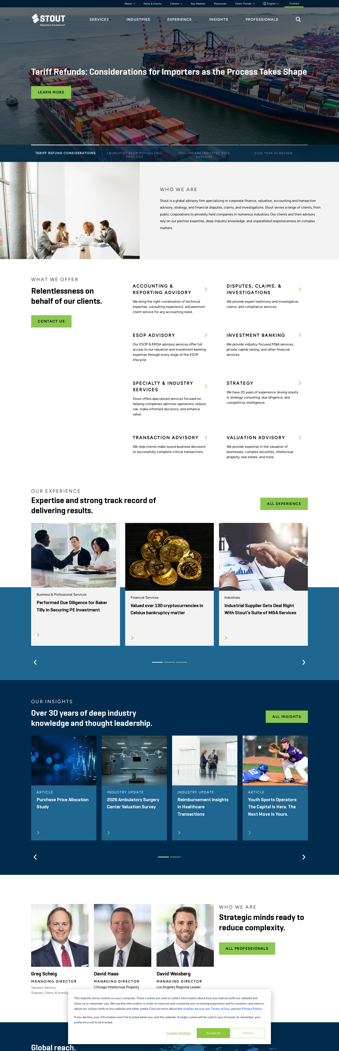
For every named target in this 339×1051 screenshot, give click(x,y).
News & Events (153, 3)
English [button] (269, 3)
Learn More (51, 92)
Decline (248, 1033)
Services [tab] (99, 19)
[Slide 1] (65, 146)
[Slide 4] (273, 146)
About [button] (129, 3)
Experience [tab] (179, 19)
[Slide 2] (135, 146)
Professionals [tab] (262, 19)
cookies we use (193, 1008)
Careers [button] (175, 3)
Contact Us (51, 321)
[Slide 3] (204, 146)
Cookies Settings (178, 1033)
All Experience (284, 504)
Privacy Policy (252, 1008)
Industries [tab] (138, 19)
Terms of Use (220, 1008)
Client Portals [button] (243, 3)
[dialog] (169, 1016)
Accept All (213, 1033)
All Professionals (247, 949)
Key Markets (198, 3)
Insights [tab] (218, 19)
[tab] (51, 20)
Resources (220, 3)
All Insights (286, 717)
